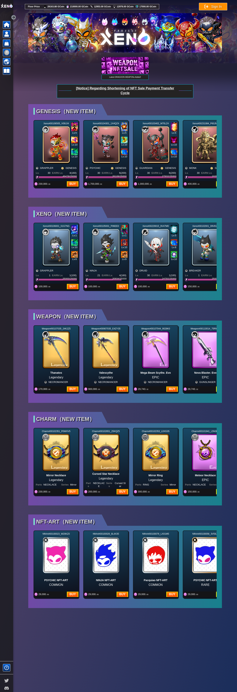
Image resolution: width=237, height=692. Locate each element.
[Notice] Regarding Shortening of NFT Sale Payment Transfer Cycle (125, 90)
